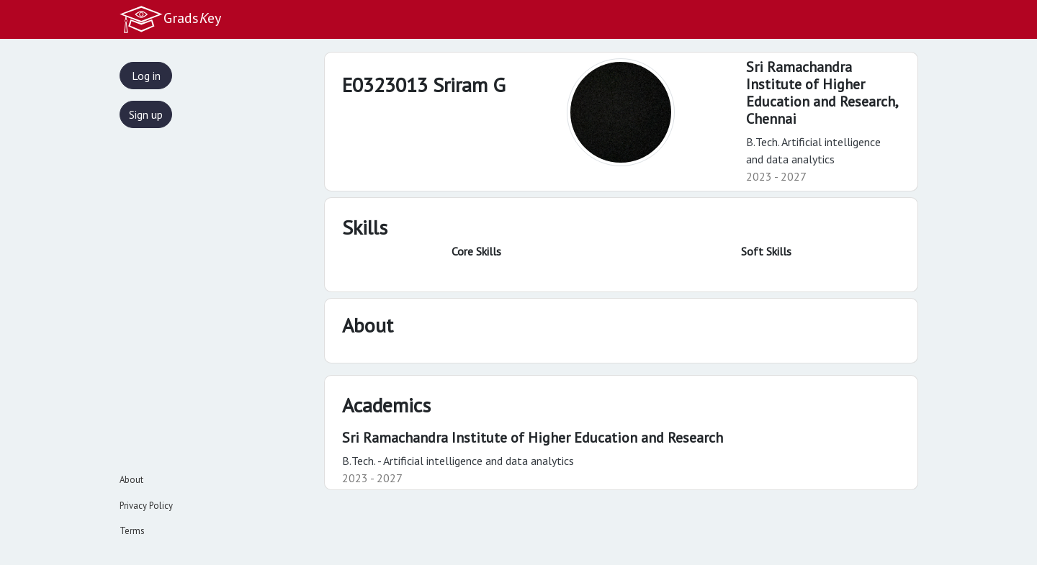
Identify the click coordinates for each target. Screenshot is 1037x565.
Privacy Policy (146, 506)
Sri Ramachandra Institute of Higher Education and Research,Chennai (822, 93)
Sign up (146, 114)
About (131, 480)
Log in (146, 75)
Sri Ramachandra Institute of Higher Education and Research (532, 437)
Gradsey (170, 19)
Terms (132, 531)
